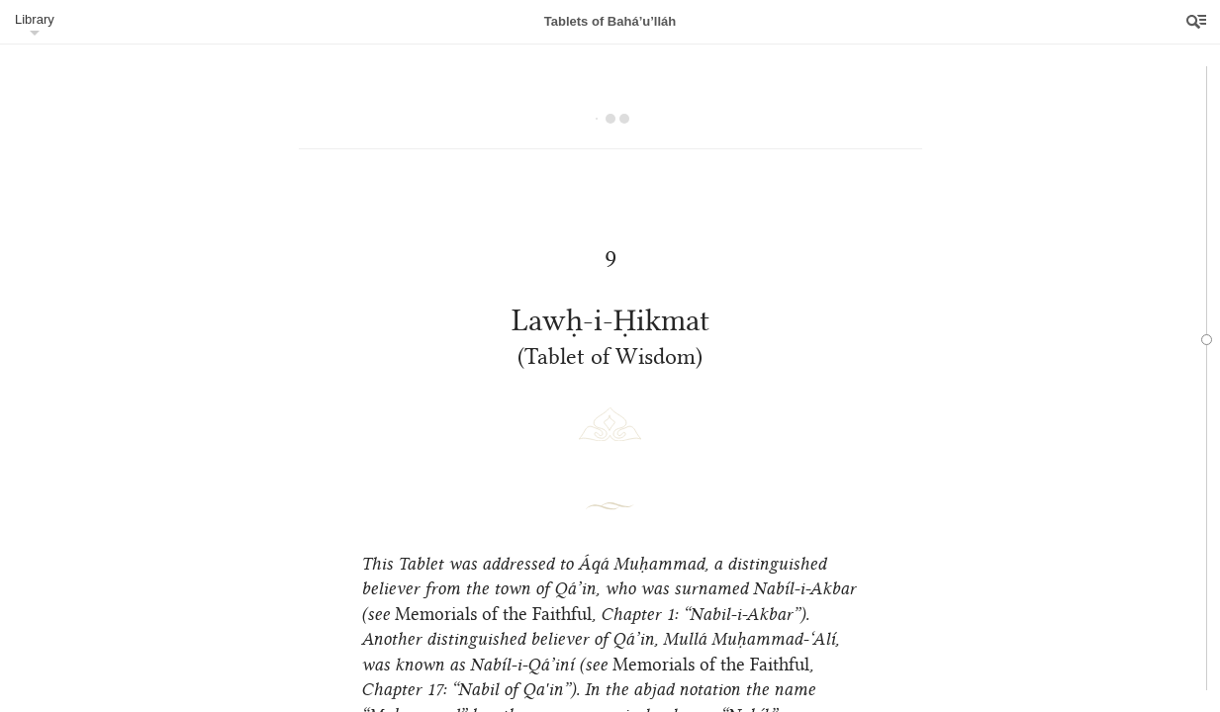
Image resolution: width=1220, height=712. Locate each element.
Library (34, 19)
